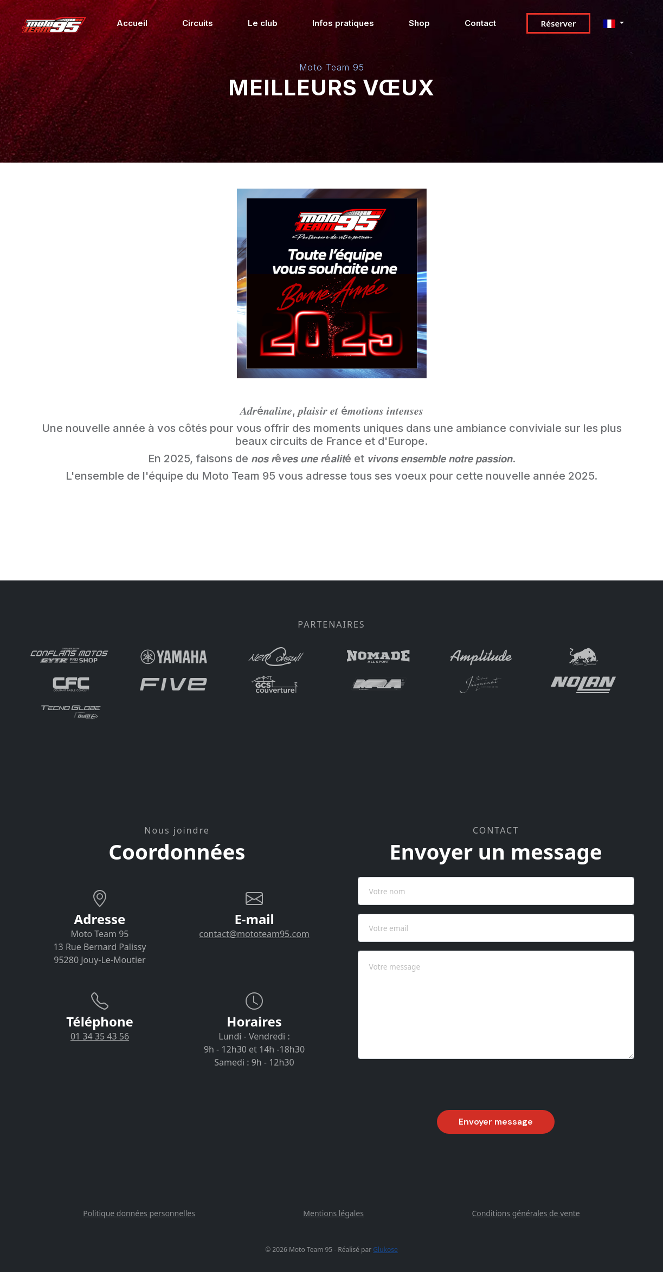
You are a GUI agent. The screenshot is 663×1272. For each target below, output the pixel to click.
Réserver (558, 23)
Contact (480, 23)
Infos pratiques (343, 23)
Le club (263, 23)
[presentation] (440, 1089)
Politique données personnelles (139, 1213)
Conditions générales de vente (526, 1213)
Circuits (197, 23)
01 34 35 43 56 (99, 1036)
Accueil (132, 23)
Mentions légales (333, 1213)
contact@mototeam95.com (254, 934)
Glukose (385, 1249)
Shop (419, 23)
